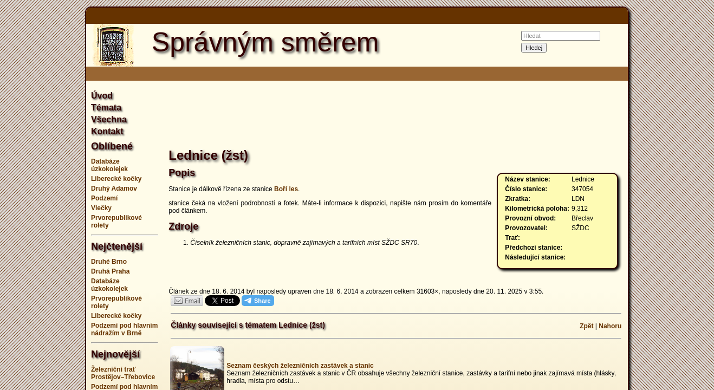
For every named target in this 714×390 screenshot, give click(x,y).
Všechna (109, 119)
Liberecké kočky (116, 179)
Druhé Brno (109, 261)
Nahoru (610, 326)
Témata (106, 107)
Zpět (586, 326)
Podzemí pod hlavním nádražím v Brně (124, 329)
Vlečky (101, 208)
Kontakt (107, 131)
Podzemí (104, 198)
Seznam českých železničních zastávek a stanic (299, 365)
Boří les (286, 189)
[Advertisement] (676, 195)
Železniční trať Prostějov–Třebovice (123, 373)
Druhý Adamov (114, 188)
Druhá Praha (110, 271)
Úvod (102, 95)
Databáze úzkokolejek (109, 165)
